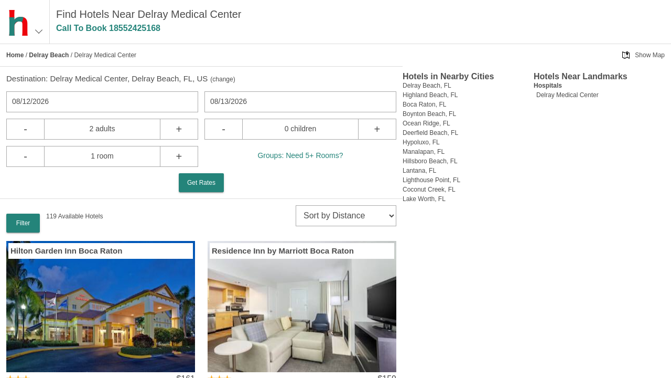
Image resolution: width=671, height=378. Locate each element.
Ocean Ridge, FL (426, 123)
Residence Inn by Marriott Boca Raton (283, 250)
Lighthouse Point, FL (431, 180)
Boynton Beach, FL (429, 114)
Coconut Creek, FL (429, 189)
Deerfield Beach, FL (430, 132)
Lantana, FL (419, 170)
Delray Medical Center (567, 95)
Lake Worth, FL (424, 199)
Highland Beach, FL (430, 95)
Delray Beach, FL (427, 85)
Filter (23, 223)
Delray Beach (49, 55)
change (222, 79)
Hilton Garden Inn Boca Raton (66, 250)
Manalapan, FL (424, 151)
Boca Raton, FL (424, 104)
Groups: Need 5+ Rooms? (300, 155)
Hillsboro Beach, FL (430, 161)
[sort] (346, 215)
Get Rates (201, 182)
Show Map (650, 55)
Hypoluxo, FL (421, 142)
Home (15, 55)
